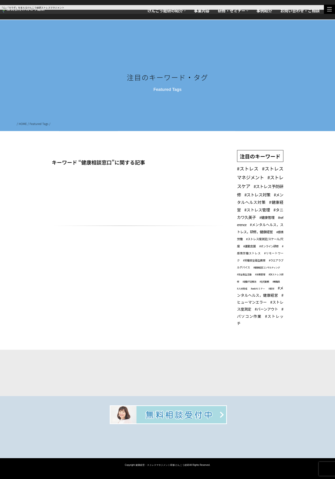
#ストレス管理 (257, 210)
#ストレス (248, 168)
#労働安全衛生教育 (254, 260)
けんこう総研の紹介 (165, 10)
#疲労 (271, 288)
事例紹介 (264, 10)
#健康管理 (266, 217)
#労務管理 (260, 274)
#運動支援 (249, 246)
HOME (23, 124)
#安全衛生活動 (244, 274)
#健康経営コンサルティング (266, 267)
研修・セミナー (231, 10)
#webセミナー (258, 288)
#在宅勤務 (264, 281)
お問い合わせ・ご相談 (300, 10)
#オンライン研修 (269, 246)
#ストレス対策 (257, 195)
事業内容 (202, 10)
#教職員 (276, 281)
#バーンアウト (266, 309)
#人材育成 (242, 288)
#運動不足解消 (249, 281)
